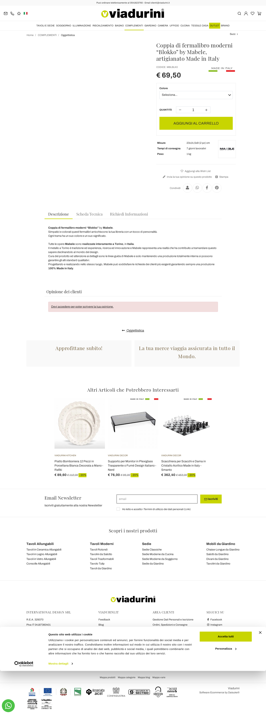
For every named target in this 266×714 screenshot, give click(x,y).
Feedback (104, 619)
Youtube (213, 630)
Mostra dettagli (58, 706)
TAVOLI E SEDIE (45, 25)
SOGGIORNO (63, 25)
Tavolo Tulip (97, 563)
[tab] (59, 214)
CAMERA (163, 25)
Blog (101, 624)
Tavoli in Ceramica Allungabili (43, 549)
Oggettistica (133, 330)
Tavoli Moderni (102, 544)
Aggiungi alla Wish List (195, 171)
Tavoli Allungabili (40, 544)
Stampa (221, 177)
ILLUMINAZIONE (82, 25)
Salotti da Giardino (217, 554)
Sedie (146, 544)
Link (187, 509)
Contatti (103, 645)
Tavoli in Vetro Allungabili (41, 559)
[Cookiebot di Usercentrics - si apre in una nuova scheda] (24, 707)
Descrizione (58, 213)
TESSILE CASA (199, 25)
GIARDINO (150, 25)
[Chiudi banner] (260, 675)
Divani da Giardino (217, 559)
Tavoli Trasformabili (102, 559)
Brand (225, 25)
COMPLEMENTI (134, 25)
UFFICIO (174, 25)
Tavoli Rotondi (99, 549)
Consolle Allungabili (38, 563)
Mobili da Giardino (220, 544)
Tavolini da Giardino (218, 563)
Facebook (214, 619)
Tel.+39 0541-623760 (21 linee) (44, 630)
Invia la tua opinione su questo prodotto (187, 177)
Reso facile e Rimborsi (165, 630)
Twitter (212, 635)
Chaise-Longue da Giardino (223, 549)
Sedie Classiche (152, 549)
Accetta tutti (226, 679)
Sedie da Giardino (153, 563)
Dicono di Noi (106, 661)
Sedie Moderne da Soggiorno (160, 559)
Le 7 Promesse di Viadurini (113, 650)
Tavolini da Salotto (101, 554)
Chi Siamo (104, 655)
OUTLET (214, 25)
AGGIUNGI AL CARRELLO (196, 123)
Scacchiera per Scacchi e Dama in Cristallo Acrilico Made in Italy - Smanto (183, 465)
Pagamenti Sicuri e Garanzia (169, 635)
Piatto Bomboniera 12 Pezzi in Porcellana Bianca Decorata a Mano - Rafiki (78, 465)
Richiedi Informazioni (129, 213)
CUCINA (185, 25)
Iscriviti (211, 499)
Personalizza (225, 691)
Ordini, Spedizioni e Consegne (170, 624)
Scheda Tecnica (89, 213)
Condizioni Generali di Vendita (115, 630)
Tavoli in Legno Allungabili (41, 554)
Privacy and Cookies (110, 635)
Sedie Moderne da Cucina (157, 554)
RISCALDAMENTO (103, 25)
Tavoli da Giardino (101, 568)
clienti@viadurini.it (36, 650)
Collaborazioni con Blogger (114, 640)
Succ (233, 34)
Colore (163, 88)
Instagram (214, 624)
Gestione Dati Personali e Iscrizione (173, 619)
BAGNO (119, 25)
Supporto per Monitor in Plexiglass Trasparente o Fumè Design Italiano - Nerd (132, 465)
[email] (157, 499)
